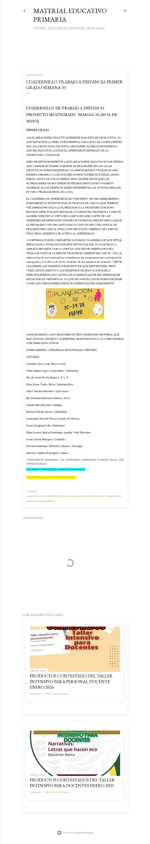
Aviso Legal (96, 28)
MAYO (101, 496)
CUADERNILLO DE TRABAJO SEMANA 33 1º (51, 477)
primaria (30, 501)
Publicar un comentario (56, 693)
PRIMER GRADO (46, 501)
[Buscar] (125, 10)
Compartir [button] (32, 491)
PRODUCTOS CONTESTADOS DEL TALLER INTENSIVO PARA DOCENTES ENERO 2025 (72, 782)
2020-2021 (40, 496)
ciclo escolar (75, 496)
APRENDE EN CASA (57, 496)
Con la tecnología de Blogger (75, 833)
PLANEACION (113, 496)
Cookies (39, 28)
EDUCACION (90, 496)
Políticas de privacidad (66, 28)
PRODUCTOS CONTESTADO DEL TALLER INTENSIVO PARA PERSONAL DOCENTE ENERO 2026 (71, 681)
